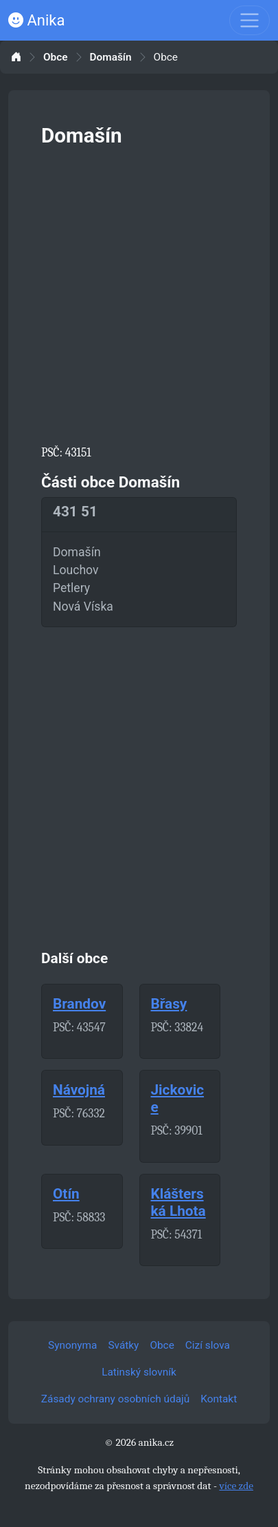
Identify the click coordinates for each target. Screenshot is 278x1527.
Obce (55, 57)
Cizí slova (207, 1345)
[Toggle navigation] (249, 20)
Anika (36, 20)
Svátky (123, 1345)
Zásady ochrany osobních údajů (115, 1399)
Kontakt (218, 1399)
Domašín (111, 57)
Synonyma (72, 1345)
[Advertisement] (139, 293)
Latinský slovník (139, 1372)
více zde (236, 1485)
